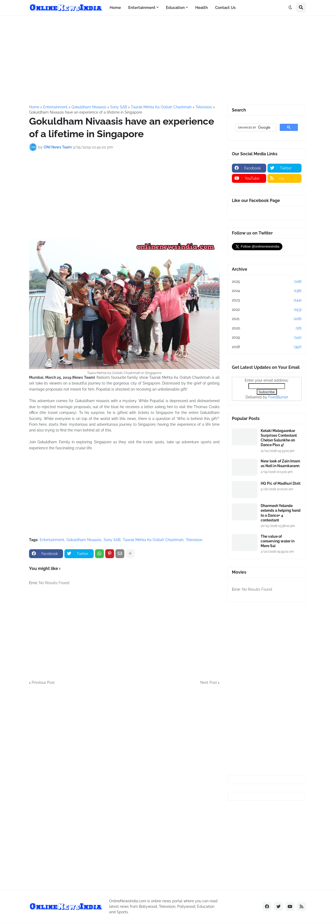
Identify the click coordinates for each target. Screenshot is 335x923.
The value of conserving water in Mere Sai (277, 541)
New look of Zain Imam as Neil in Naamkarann (280, 463)
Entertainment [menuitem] (141, 7)
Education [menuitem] (175, 7)
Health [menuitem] (201, 7)
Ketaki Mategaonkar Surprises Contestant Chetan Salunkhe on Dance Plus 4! (279, 438)
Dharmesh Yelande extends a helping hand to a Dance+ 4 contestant (280, 513)
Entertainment (52, 540)
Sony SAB (112, 540)
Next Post (208, 682)
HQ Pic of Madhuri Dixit (280, 483)
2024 (267, 291)
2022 (267, 309)
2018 (267, 347)
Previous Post (43, 682)
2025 (267, 281)
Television (194, 540)
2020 (267, 328)
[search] (255, 127)
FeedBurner (278, 397)
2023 (267, 300)
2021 (267, 319)
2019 (267, 337)
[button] (290, 8)
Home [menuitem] (115, 7)
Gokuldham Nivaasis (83, 540)
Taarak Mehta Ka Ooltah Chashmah (153, 540)
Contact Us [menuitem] (225, 7)
